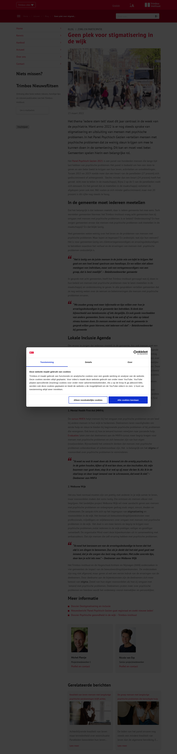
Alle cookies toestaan (128, 400)
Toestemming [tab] (47, 362)
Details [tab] (88, 362)
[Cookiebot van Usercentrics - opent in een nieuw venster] (135, 353)
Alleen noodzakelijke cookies (88, 400)
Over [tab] (130, 362)
